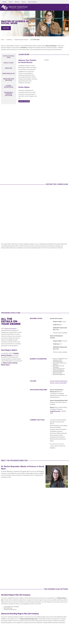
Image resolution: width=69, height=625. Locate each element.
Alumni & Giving (32, 2)
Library (10, 2)
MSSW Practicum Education (8, 79)
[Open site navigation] (66, 7)
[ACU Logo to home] (14, 7)
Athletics (17, 2)
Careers (24, 2)
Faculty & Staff (8, 63)
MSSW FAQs (8, 68)
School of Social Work (8, 56)
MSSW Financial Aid (9, 73)
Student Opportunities (8, 86)
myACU (4, 2)
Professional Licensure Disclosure (8, 94)
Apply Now (6, 28)
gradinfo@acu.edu (55, 411)
